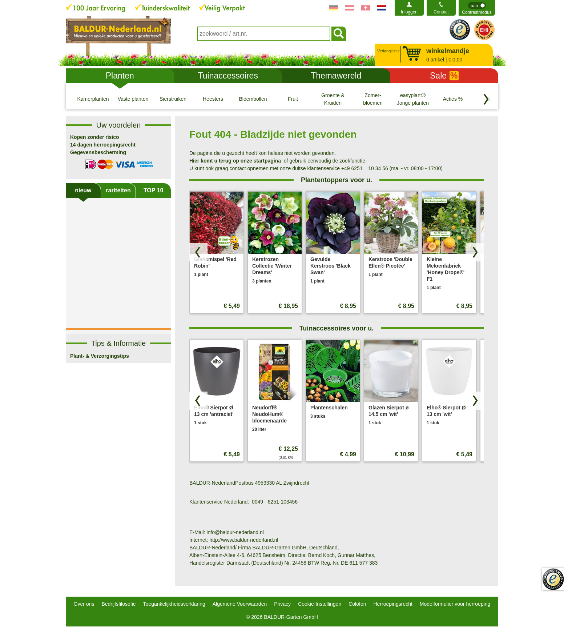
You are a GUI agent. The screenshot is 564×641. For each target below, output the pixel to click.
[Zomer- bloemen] (373, 99)
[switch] (477, 8)
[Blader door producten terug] (198, 252)
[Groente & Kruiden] (333, 99)
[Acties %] (453, 99)
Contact (441, 12)
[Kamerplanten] (93, 99)
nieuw (83, 190)
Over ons (84, 604)
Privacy (282, 604)
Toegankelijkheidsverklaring (174, 604)
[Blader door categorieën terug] (486, 99)
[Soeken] (338, 34)
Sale (444, 75)
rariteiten (118, 190)
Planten (120, 75)
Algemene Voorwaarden (240, 604)
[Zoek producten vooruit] (475, 252)
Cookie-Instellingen (319, 604)
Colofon (357, 604)
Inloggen (409, 12)
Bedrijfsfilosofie (118, 604)
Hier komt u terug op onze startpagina (235, 161)
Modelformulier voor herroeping (455, 604)
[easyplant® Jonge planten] (413, 99)
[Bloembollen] (253, 99)
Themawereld (336, 75)
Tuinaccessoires (228, 75)
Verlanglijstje (387, 51)
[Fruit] (293, 99)
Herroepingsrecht (392, 604)
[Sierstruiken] (173, 99)
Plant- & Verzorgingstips (99, 356)
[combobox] (263, 34)
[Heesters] (213, 99)
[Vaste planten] (133, 99)
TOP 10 (154, 190)
